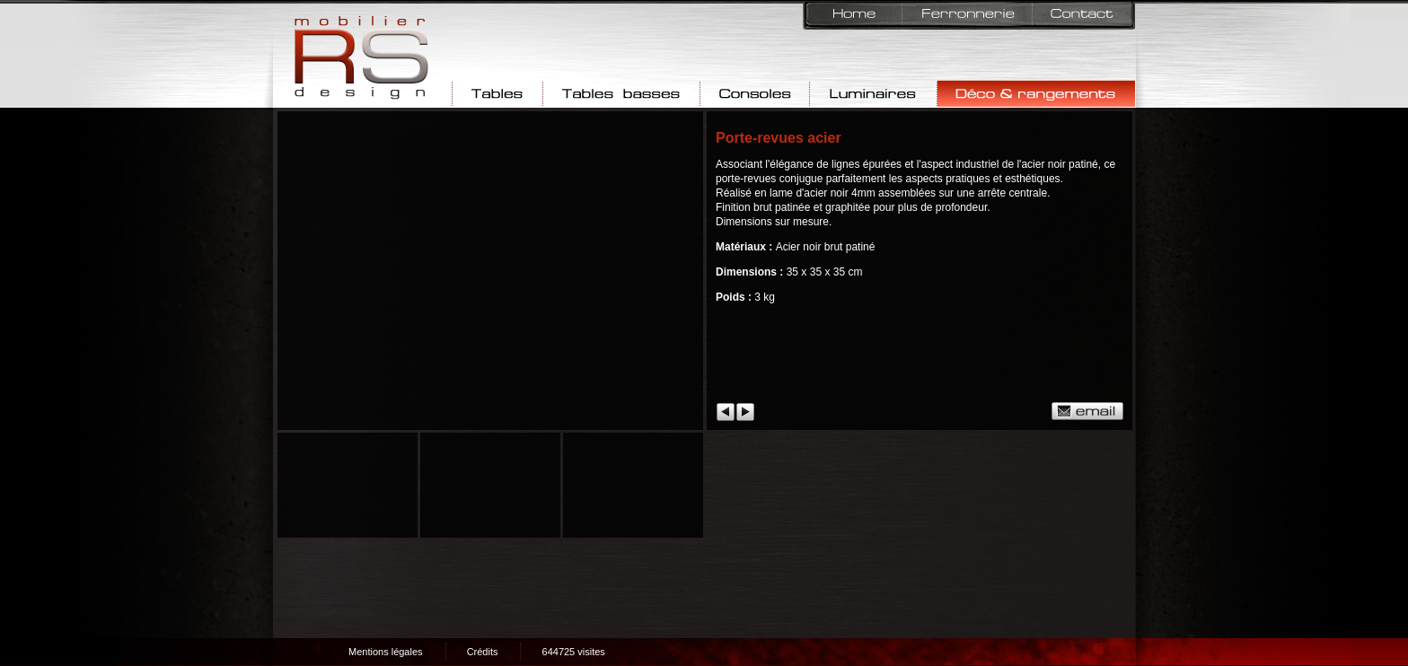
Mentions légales (385, 651)
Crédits (482, 651)
